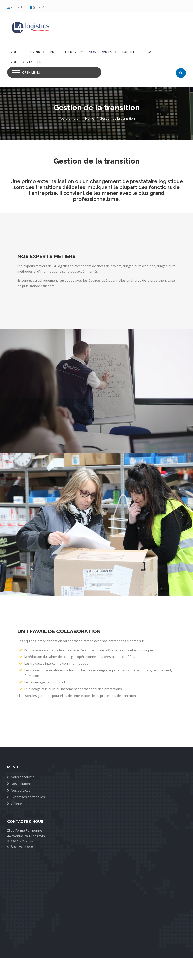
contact (16, 7)
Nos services (20, 790)
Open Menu (31, 72)
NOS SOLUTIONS (66, 51)
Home (89, 118)
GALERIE (154, 51)
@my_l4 (38, 7)
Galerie (16, 803)
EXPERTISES (132, 51)
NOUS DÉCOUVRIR (27, 51)
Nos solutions (21, 783)
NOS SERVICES (102, 51)
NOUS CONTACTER (25, 61)
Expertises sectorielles (28, 797)
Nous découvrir (22, 777)
